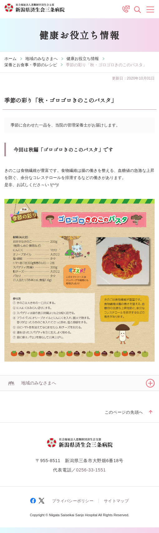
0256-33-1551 (91, 469)
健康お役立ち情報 (82, 58)
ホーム (10, 58)
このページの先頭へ (124, 412)
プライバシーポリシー (73, 501)
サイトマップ (116, 501)
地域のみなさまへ (41, 58)
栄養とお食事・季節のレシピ (30, 64)
